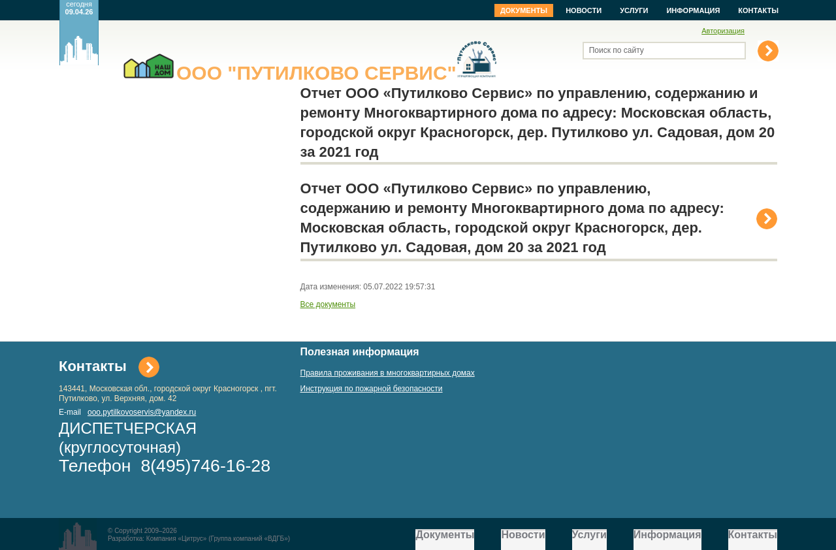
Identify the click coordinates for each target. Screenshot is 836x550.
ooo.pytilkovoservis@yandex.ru (142, 412)
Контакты (758, 10)
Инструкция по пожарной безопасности (371, 388)
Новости (584, 10)
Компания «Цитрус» (176, 538)
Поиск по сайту (616, 50)
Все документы (328, 304)
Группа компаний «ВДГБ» (249, 538)
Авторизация (723, 31)
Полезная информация (359, 351)
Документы (523, 10)
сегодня (79, 8)
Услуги (634, 10)
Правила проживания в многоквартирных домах (387, 373)
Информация (693, 10)
